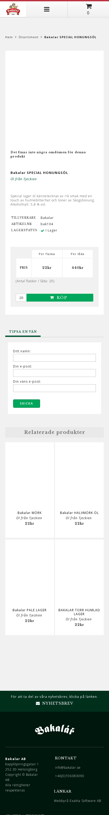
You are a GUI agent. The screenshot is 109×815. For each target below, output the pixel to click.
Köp (58, 297)
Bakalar (47, 218)
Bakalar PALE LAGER (30, 610)
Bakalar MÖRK (30, 513)
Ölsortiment (29, 37)
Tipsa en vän (23, 331)
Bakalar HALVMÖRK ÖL (79, 513)
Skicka (26, 403)
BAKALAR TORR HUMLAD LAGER (79, 612)
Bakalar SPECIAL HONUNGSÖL (70, 37)
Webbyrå (61, 801)
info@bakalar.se (68, 767)
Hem (9, 37)
